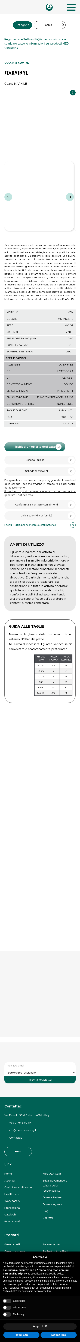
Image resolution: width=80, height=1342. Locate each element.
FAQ (18, 1151)
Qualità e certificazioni (18, 1187)
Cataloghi (10, 1214)
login (38, 39)
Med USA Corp (52, 1174)
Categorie (22, 25)
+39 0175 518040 (20, 1122)
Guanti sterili (12, 1244)
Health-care (11, 1194)
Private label (12, 1221)
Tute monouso (52, 1244)
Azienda (9, 1180)
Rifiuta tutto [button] (21, 1334)
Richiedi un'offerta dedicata (38, 446)
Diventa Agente (53, 1204)
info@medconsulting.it (22, 1130)
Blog (45, 1211)
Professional (12, 1208)
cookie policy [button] (56, 1273)
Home (8, 1174)
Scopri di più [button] (40, 1326)
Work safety (12, 1201)
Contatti (48, 1218)
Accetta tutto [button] (58, 1334)
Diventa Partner (52, 1197)
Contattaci (16, 1137)
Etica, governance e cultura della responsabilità (55, 1185)
